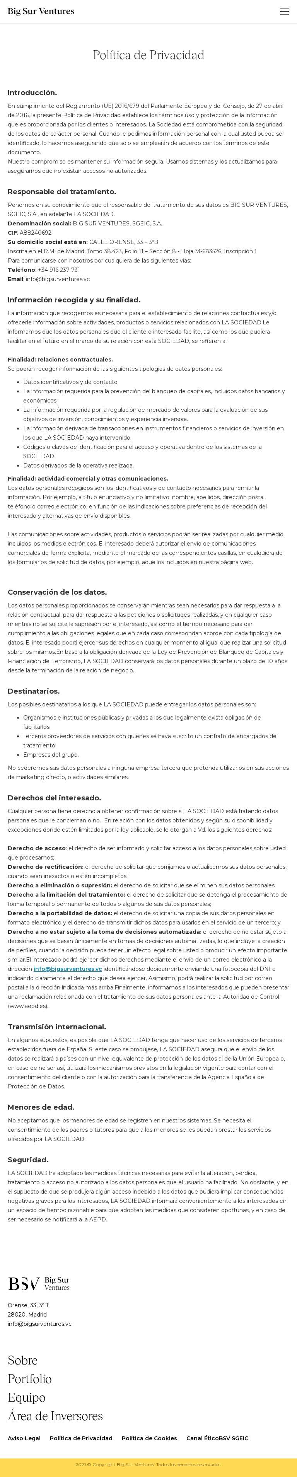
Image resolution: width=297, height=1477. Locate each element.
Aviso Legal (24, 1438)
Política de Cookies (149, 1438)
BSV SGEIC (233, 1438)
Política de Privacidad (81, 1438)
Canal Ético (202, 1438)
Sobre (23, 1361)
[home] (41, 12)
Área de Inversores (55, 1416)
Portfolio (30, 1379)
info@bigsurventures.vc (68, 968)
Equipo (27, 1398)
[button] (284, 11)
